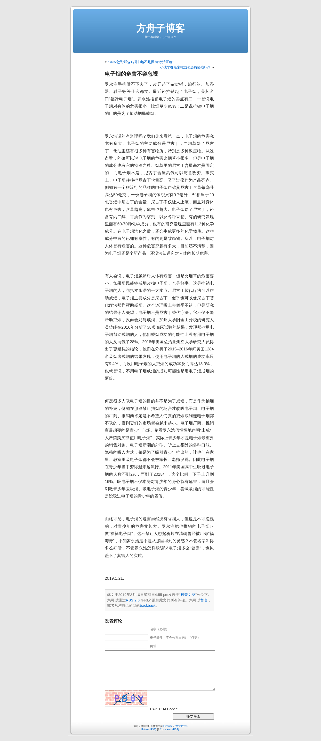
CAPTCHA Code (162, 709)
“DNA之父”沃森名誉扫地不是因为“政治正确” (141, 62)
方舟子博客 (160, 28)
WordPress (181, 726)
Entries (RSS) (148, 729)
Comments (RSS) (169, 729)
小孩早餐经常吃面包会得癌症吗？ (185, 67)
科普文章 (188, 595)
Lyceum (167, 726)
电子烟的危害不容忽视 (131, 74)
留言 (204, 600)
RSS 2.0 (133, 600)
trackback (148, 605)
